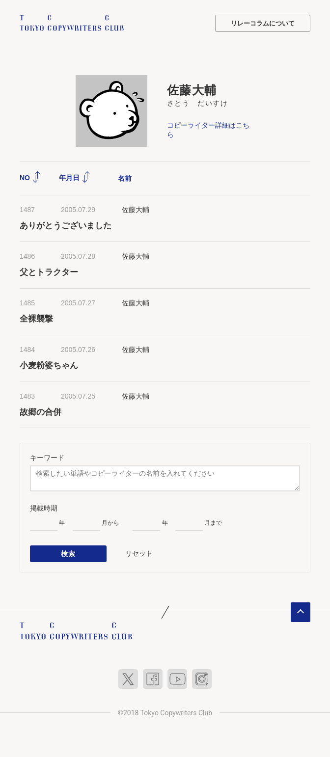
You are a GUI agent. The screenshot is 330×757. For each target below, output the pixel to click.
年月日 (74, 178)
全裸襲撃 (36, 319)
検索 (68, 554)
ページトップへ (300, 612)
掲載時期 (43, 508)
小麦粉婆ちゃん (49, 365)
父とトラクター (49, 272)
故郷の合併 (40, 412)
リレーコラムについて (263, 23)
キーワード (47, 457)
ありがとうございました (65, 225)
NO (30, 178)
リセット (139, 553)
